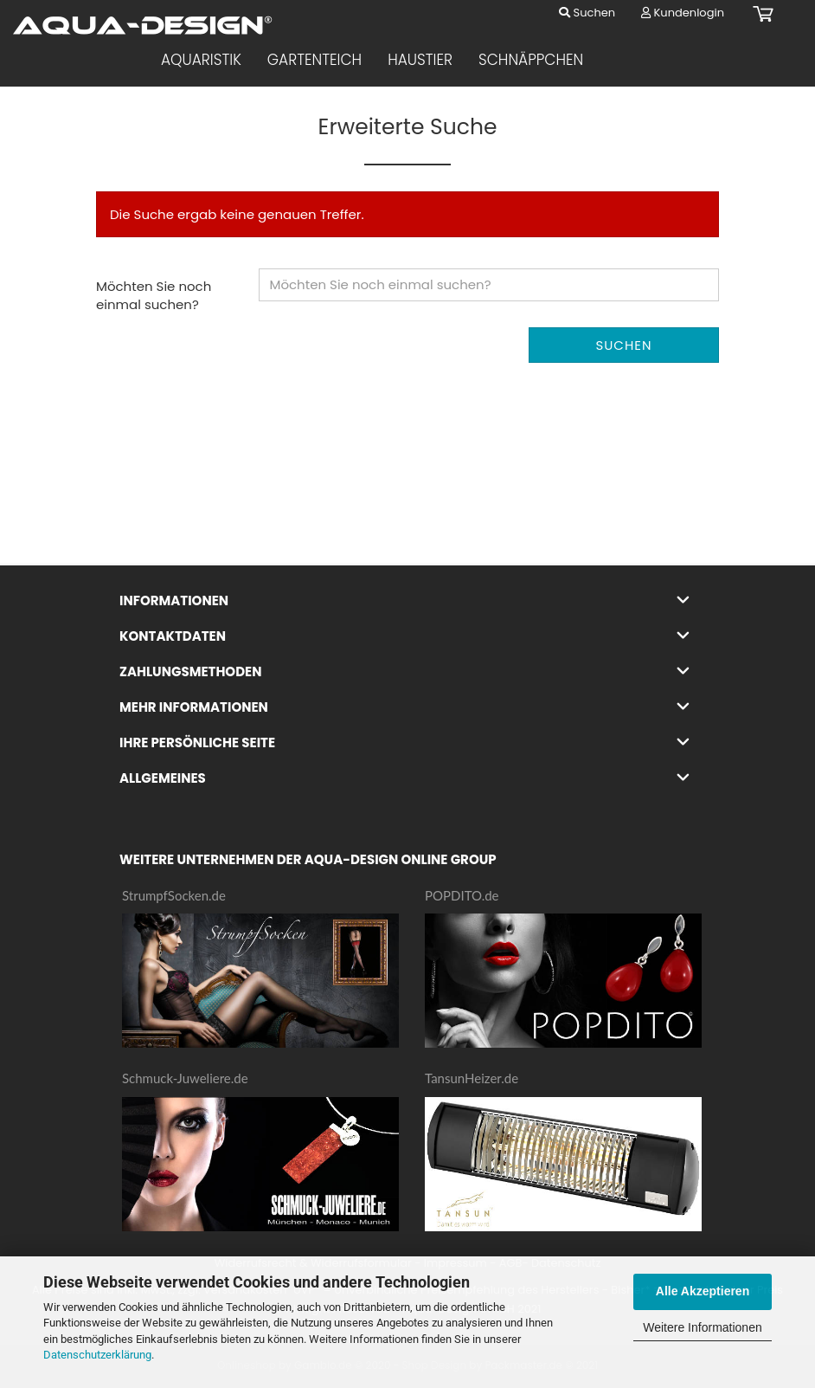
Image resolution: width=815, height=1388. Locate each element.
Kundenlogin (682, 12)
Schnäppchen (530, 59)
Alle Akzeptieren (702, 1291)
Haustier (420, 59)
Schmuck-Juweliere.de (185, 1078)
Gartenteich (314, 59)
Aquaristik (201, 59)
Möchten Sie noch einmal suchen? (153, 295)
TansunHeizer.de (471, 1078)
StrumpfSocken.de (174, 895)
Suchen (587, 12)
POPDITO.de (462, 895)
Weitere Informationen (702, 1327)
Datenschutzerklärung (97, 1354)
